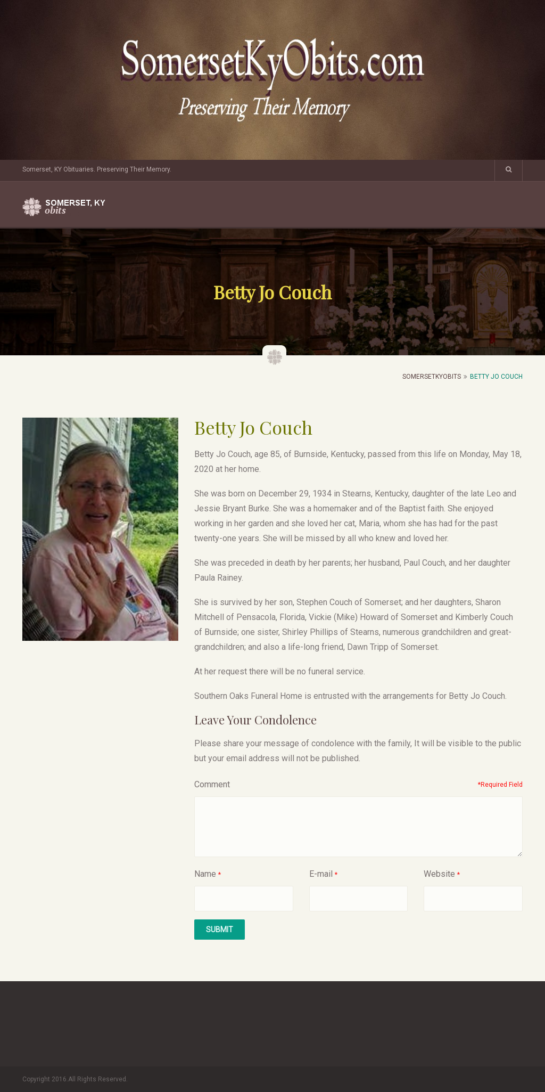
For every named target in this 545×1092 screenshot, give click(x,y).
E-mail (321, 874)
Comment (212, 784)
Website (439, 874)
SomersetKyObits (431, 376)
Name (205, 874)
